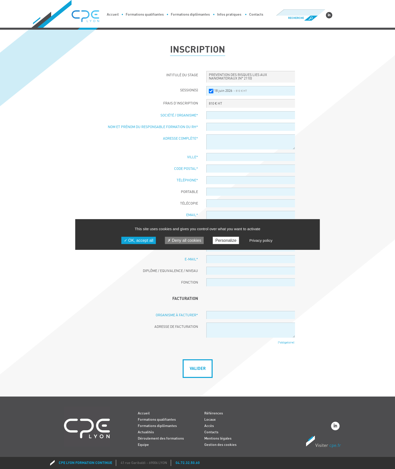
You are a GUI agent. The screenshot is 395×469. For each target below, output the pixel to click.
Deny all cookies (184, 240)
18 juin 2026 (230, 91)
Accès (209, 426)
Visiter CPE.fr (323, 443)
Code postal (186, 169)
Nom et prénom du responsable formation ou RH (153, 127)
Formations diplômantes (190, 14)
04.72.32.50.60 (188, 463)
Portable (189, 192)
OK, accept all (138, 240)
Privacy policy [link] (261, 240)
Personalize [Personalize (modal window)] (226, 240)
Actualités (146, 432)
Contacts (256, 14)
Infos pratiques (229, 14)
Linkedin (329, 15)
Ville (192, 157)
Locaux (210, 419)
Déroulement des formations (161, 438)
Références (213, 413)
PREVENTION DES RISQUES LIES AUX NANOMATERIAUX (238, 76)
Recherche (300, 18)
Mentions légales (218, 438)
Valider (198, 368)
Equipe (143, 445)
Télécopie (189, 203)
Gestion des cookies (220, 445)
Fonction (189, 282)
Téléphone (187, 180)
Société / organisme (179, 115)
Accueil (113, 14)
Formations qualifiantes (145, 14)
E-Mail (191, 259)
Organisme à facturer (177, 315)
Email (192, 215)
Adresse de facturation (176, 327)
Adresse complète (180, 138)
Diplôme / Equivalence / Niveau (170, 271)
